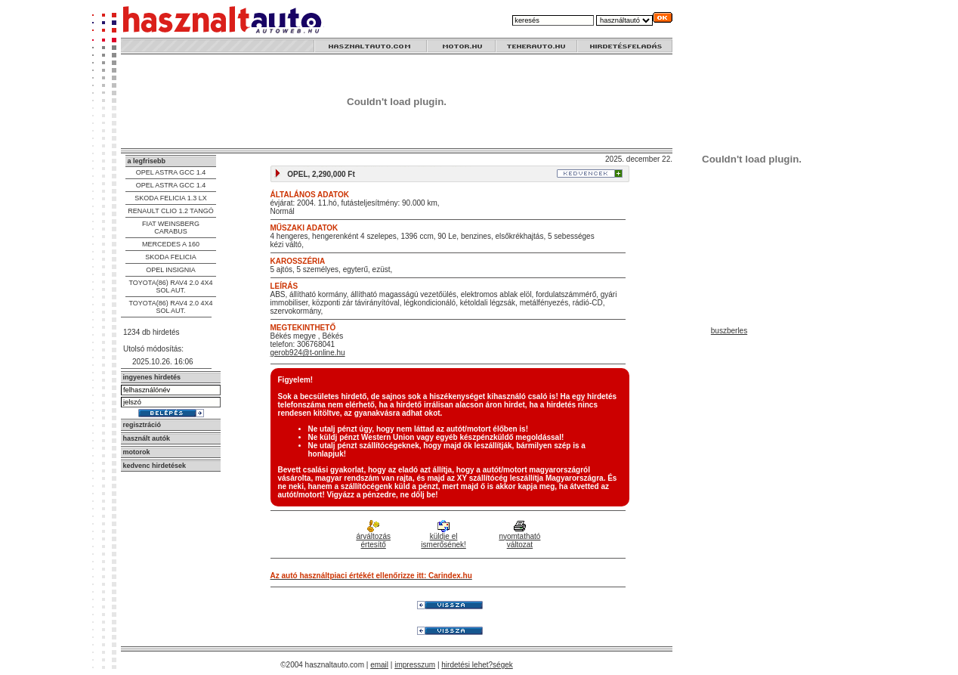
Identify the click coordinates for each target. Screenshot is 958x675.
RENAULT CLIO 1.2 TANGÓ (170, 211)
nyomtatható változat (519, 535)
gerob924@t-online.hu (307, 352)
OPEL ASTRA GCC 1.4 (171, 172)
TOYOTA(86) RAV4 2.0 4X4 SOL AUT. (170, 286)
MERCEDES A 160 (170, 244)
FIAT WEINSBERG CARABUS (170, 227)
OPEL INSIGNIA (171, 270)
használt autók (147, 438)
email (379, 665)
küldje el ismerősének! (443, 535)
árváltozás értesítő (373, 535)
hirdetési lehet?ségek (477, 665)
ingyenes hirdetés (152, 377)
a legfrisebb (147, 161)
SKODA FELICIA (170, 257)
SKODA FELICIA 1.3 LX (170, 198)
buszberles (729, 331)
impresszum (414, 665)
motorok (136, 452)
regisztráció (142, 425)
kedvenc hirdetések (155, 465)
